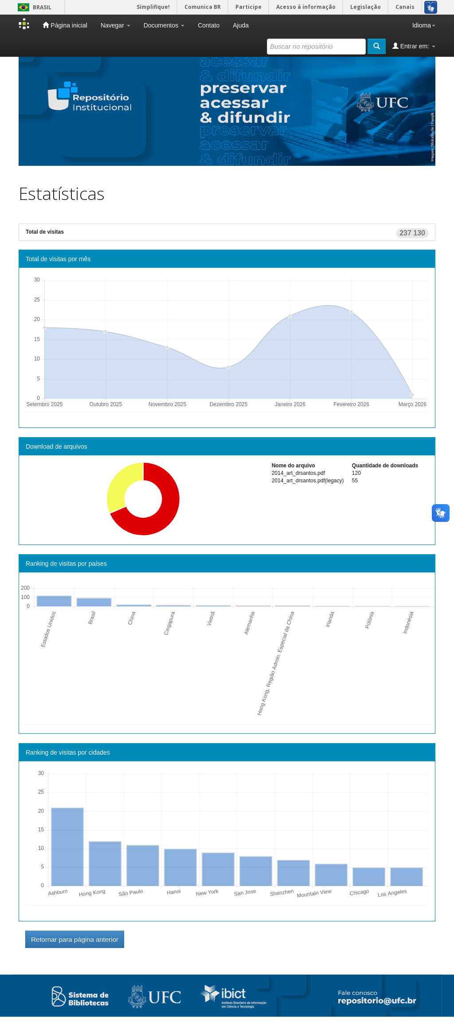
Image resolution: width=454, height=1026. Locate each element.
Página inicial (65, 25)
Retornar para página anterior (74, 939)
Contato (208, 25)
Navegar (115, 25)
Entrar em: (413, 46)
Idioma (423, 25)
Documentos (164, 25)
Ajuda (241, 25)
